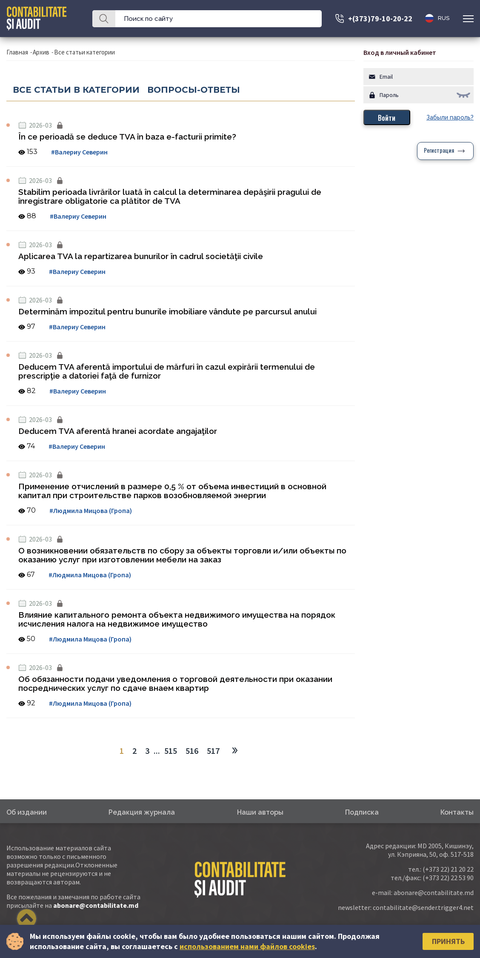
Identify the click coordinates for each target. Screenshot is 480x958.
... (157, 750)
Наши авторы (260, 812)
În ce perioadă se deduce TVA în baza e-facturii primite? (127, 136)
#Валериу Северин (79, 152)
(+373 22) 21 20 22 (448, 869)
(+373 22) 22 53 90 (448, 877)
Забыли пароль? (450, 117)
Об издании (26, 812)
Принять (448, 941)
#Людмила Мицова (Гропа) (90, 510)
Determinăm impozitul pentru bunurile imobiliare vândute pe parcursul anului (167, 311)
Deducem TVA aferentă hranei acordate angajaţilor (117, 431)
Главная (17, 52)
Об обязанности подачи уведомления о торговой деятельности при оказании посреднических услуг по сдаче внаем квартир (175, 683)
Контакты (457, 812)
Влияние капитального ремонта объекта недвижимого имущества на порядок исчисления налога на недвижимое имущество (176, 619)
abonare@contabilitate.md (95, 905)
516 (192, 750)
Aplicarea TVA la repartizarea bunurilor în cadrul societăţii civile (140, 256)
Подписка (362, 812)
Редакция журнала (142, 812)
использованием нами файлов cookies (247, 946)
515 (170, 750)
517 (213, 750)
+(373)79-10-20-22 (380, 18)
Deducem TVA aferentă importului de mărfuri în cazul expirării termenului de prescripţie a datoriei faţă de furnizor (166, 371)
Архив (41, 52)
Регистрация (439, 151)
